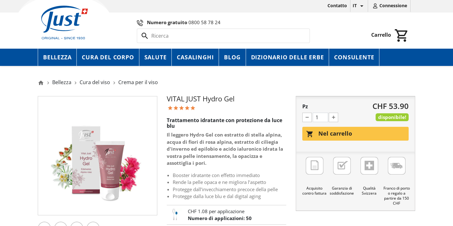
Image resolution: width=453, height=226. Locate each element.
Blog (232, 57)
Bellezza (57, 57)
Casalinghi (195, 57)
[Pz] (320, 117)
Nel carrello (329, 134)
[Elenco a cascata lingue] (359, 6)
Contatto (337, 5)
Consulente (354, 57)
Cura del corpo (108, 57)
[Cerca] (223, 36)
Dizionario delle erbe (287, 57)
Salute (155, 57)
